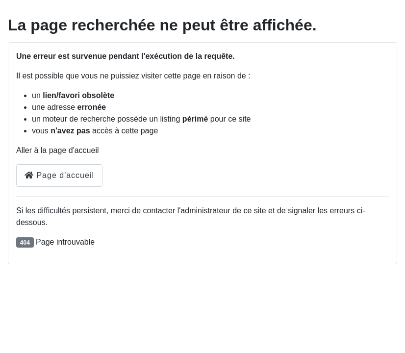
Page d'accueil (59, 175)
